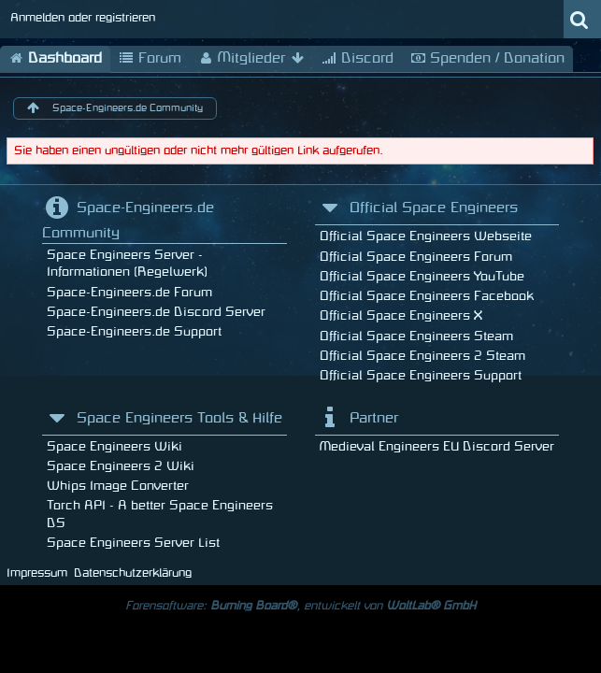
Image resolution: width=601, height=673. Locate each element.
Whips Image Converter (118, 486)
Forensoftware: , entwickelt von (300, 605)
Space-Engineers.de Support (134, 331)
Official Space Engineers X (401, 315)
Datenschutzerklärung (133, 573)
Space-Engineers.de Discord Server (156, 312)
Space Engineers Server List (133, 543)
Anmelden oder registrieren (82, 17)
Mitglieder (251, 58)
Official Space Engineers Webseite (426, 236)
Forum (150, 58)
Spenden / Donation (487, 58)
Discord (358, 58)
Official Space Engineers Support (421, 375)
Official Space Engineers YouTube (422, 276)
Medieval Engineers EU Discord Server (437, 446)
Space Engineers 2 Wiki (120, 466)
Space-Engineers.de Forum (129, 292)
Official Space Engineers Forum (416, 257)
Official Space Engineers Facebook (427, 296)
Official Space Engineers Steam (416, 336)
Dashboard (55, 58)
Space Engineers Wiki (114, 446)
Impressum (37, 573)
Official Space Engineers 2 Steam (422, 356)
